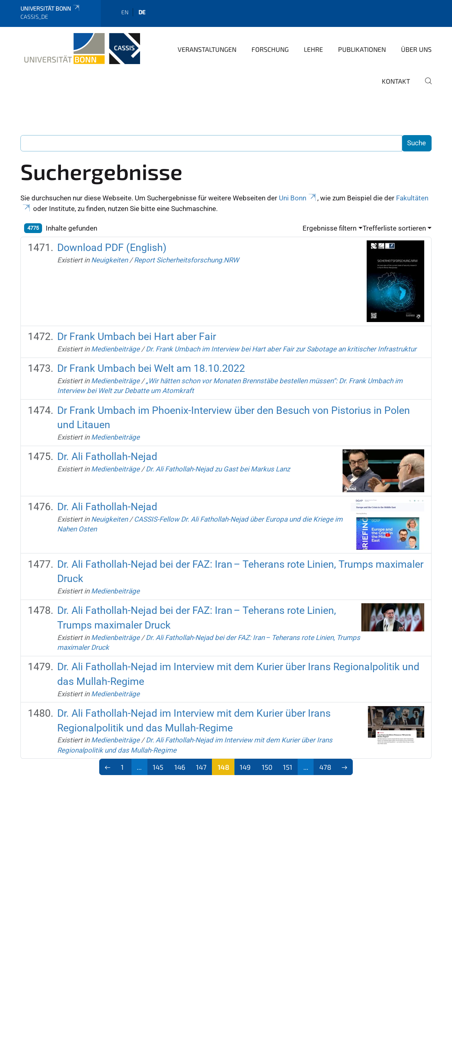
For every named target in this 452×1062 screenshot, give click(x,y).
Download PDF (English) (112, 247)
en (125, 12)
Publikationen (362, 49)
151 (287, 767)
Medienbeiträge (115, 349)
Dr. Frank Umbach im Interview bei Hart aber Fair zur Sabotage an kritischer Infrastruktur (281, 349)
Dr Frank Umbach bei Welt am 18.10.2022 (151, 368)
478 (325, 767)
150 (267, 767)
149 (245, 767)
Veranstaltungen (207, 49)
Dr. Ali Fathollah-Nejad (107, 456)
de (141, 12)
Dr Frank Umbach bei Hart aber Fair (136, 336)
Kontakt (396, 81)
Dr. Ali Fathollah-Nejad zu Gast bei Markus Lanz (218, 469)
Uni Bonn (298, 198)
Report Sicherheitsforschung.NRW (186, 260)
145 (158, 767)
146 (179, 767)
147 (201, 767)
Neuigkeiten (109, 260)
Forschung (270, 49)
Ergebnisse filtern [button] (329, 228)
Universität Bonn (50, 8)
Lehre (313, 49)
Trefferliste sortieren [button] (394, 228)
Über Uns (416, 49)
